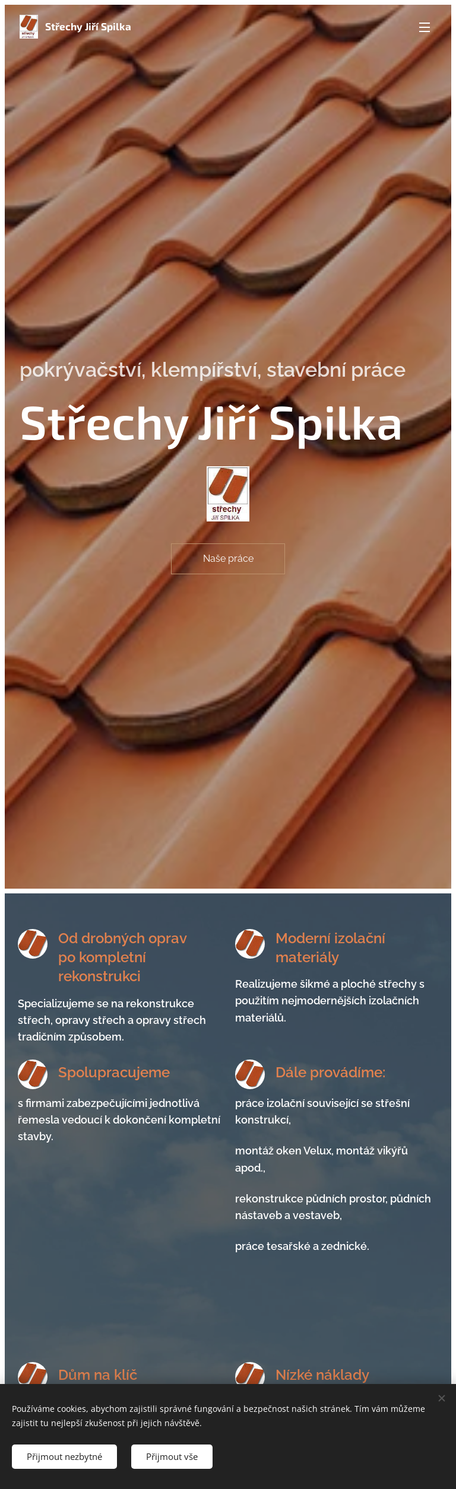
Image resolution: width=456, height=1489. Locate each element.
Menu (424, 27)
